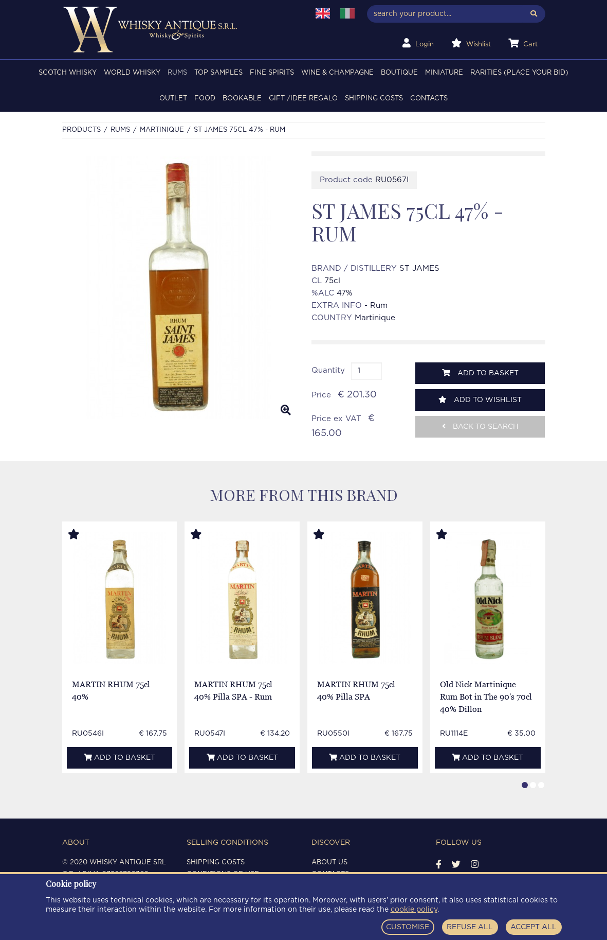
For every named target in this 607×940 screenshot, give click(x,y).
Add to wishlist (480, 400)
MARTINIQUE (162, 130)
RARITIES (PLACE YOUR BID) (519, 72)
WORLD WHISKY (132, 72)
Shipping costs (374, 98)
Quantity (328, 370)
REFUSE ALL (470, 927)
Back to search (480, 426)
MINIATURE (444, 72)
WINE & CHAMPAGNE (337, 72)
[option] (179, 287)
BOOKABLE (242, 98)
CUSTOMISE (407, 927)
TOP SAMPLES (218, 72)
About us (329, 862)
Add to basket (480, 373)
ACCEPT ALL (533, 927)
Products (81, 130)
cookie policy (414, 909)
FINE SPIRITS (272, 72)
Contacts (429, 98)
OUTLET (173, 98)
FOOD (204, 98)
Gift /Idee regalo (303, 98)
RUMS (177, 72)
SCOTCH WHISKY (68, 72)
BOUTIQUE (399, 72)
